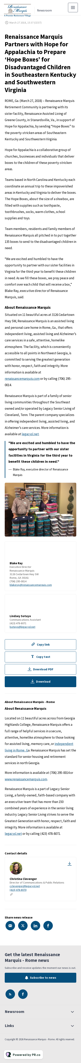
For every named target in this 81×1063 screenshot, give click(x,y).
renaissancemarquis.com (22, 379)
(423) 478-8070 (18, 890)
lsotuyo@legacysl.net (22, 627)
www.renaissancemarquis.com (26, 779)
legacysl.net (30, 434)
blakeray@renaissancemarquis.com (31, 585)
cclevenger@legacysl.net (25, 886)
